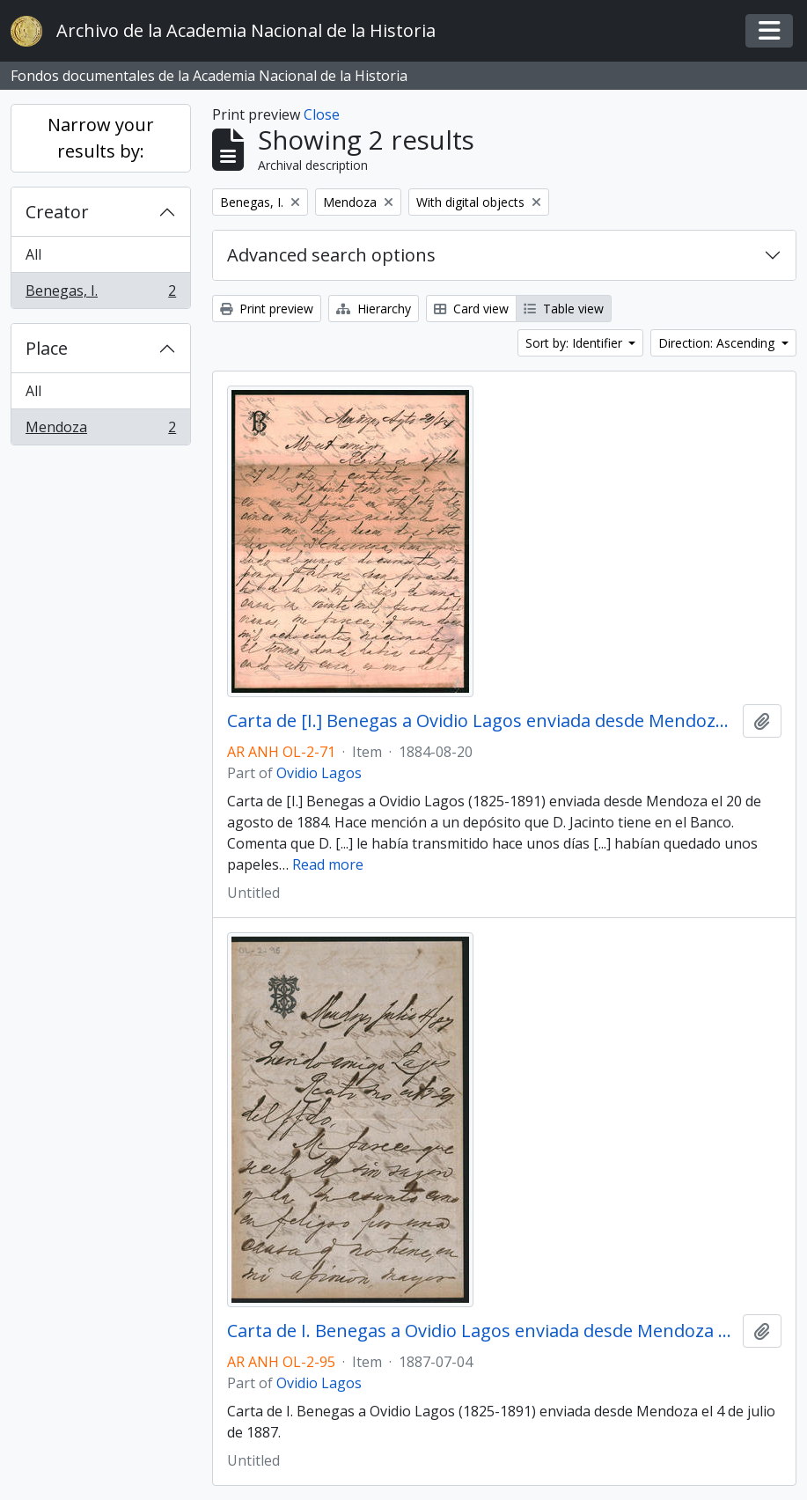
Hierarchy (373, 308)
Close (322, 114)
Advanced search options (331, 255)
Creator (57, 212)
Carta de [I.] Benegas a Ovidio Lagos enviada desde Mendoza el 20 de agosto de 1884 (481, 721)
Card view (471, 308)
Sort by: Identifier (575, 343)
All (33, 254)
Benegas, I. (100, 294)
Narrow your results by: (101, 138)
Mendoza (100, 430)
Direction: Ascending (718, 343)
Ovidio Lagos (319, 773)
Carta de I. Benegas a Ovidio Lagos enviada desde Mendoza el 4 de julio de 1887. (481, 1331)
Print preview (266, 308)
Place (47, 348)
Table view (564, 308)
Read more (327, 864)
